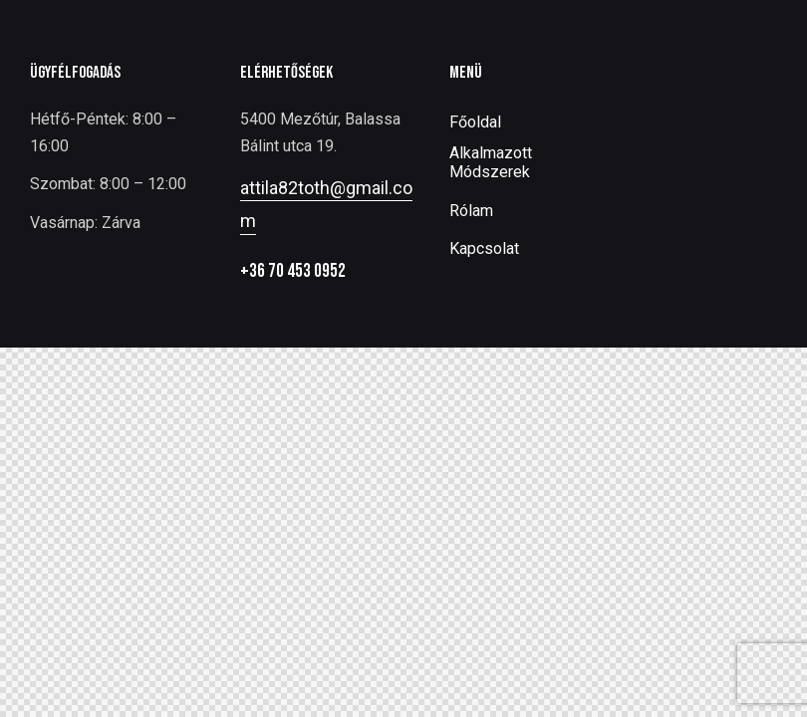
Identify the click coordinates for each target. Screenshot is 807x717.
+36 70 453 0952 (293, 271)
